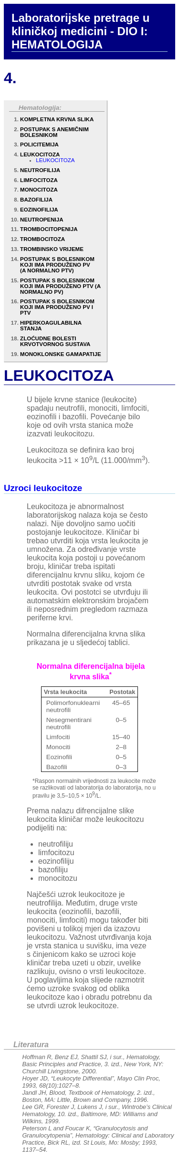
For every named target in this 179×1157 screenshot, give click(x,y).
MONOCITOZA (39, 190)
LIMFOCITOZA (39, 180)
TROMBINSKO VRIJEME (52, 249)
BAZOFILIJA (36, 199)
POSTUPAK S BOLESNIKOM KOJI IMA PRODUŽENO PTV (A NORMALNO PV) (60, 286)
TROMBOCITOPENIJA (48, 229)
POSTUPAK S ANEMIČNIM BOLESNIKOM (54, 132)
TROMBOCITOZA (42, 239)
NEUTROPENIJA (41, 219)
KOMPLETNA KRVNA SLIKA (57, 119)
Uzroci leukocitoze (43, 488)
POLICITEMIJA (39, 144)
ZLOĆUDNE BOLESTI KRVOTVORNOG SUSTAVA (55, 341)
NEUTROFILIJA (40, 170)
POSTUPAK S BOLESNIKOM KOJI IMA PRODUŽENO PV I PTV (57, 307)
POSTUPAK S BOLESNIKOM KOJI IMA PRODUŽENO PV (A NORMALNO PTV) (57, 264)
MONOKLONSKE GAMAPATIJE (60, 354)
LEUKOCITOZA (40, 154)
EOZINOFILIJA (39, 209)
